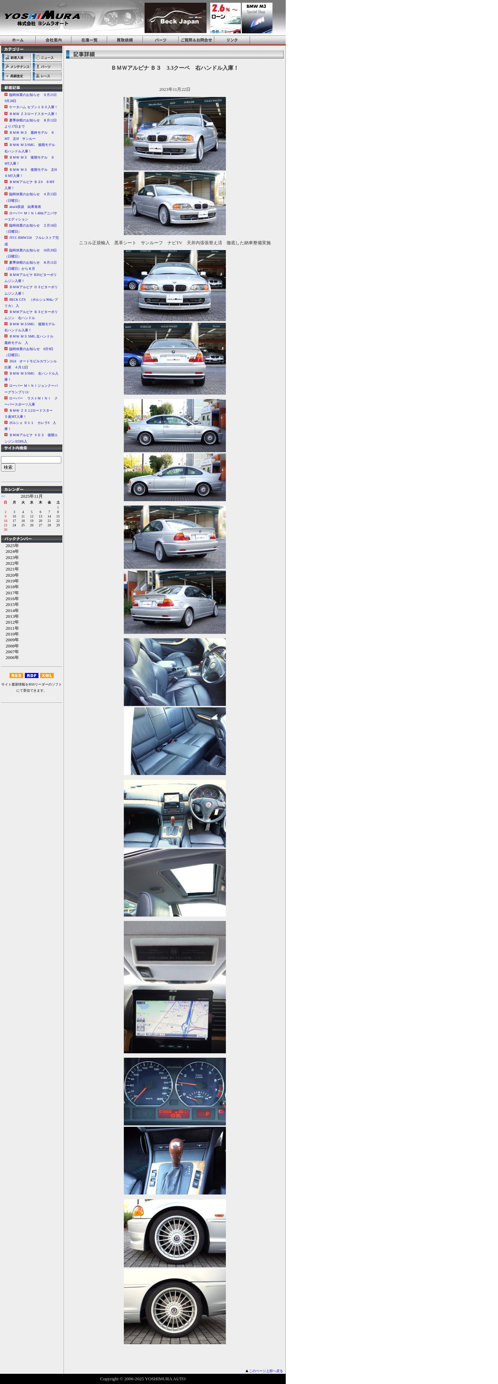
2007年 (10, 651)
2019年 (10, 580)
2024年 (10, 551)
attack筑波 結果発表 (25, 207)
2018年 (10, 586)
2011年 (10, 628)
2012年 (10, 622)
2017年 (10, 592)
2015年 (10, 604)
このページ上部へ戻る (266, 1371)
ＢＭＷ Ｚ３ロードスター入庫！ (33, 114)
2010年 (10, 634)
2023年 (10, 557)
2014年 (10, 610)
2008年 (10, 645)
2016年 (10, 598)
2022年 (10, 563)
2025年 (10, 545)
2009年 (10, 639)
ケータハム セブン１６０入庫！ (33, 107)
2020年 (10, 575)
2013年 (10, 616)
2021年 (10, 569)
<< (3, 496)
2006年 (10, 657)
